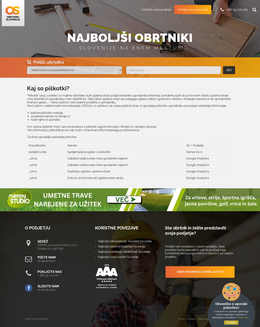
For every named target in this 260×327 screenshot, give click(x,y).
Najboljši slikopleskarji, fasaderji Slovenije (125, 241)
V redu (231, 322)
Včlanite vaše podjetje (156, 9)
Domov (181, 319)
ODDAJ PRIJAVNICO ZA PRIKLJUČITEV (200, 271)
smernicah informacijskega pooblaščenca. (112, 130)
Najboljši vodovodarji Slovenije (118, 257)
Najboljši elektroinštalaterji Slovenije (121, 246)
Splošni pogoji (204, 319)
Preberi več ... (243, 317)
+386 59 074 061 (237, 9)
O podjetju (191, 319)
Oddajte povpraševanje (192, 9)
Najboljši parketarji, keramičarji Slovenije (124, 251)
